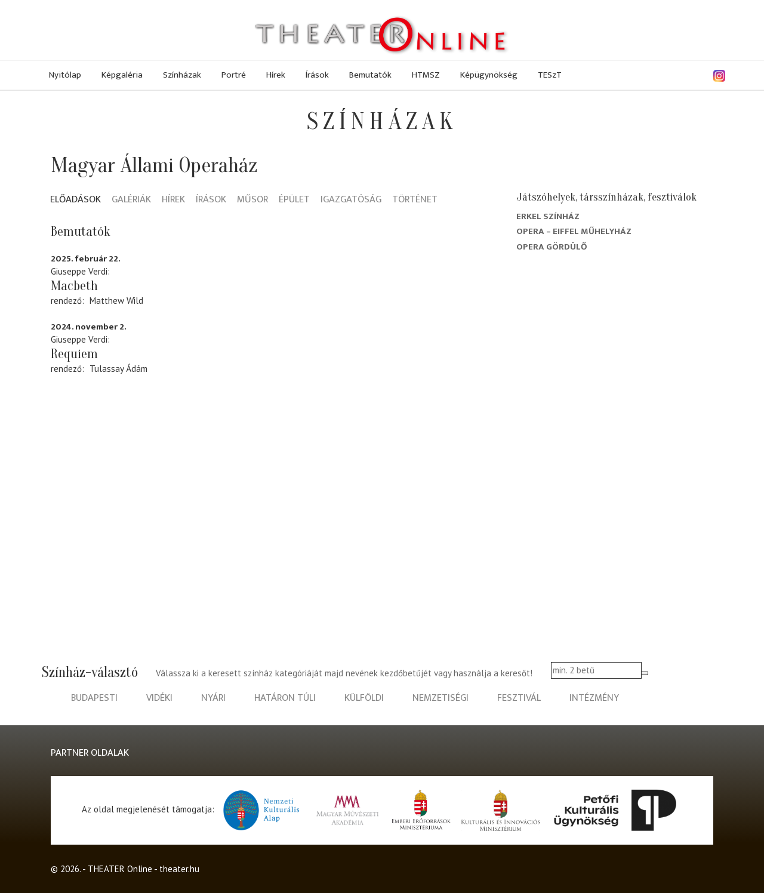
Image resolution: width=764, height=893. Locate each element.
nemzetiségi (440, 698)
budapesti (94, 698)
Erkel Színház (548, 216)
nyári (213, 698)
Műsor (252, 200)
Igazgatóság (351, 200)
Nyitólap (65, 75)
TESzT (550, 75)
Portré (233, 75)
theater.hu (179, 868)
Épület (294, 200)
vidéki (159, 698)
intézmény (594, 698)
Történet (415, 200)
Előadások (75, 200)
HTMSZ (426, 75)
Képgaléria (122, 75)
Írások (317, 75)
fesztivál (519, 698)
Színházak (182, 75)
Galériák (131, 200)
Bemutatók (370, 75)
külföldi (364, 698)
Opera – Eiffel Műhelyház (573, 231)
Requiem (74, 354)
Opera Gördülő (551, 246)
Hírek (275, 75)
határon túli (285, 698)
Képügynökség (488, 75)
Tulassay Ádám (118, 368)
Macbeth (74, 286)
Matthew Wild (116, 300)
